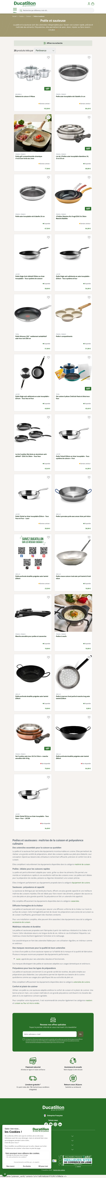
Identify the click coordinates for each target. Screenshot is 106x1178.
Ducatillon (36, 1136)
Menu (15, 10)
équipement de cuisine (81, 882)
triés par (29, 50)
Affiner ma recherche (55, 43)
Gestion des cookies (59, 1170)
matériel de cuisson (82, 864)
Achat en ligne (38, 1140)
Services (36, 1145)
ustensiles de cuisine (81, 982)
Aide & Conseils (38, 1149)
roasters (89, 1000)
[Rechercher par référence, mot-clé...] (56, 10)
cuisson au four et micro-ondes (27, 1003)
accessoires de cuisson (21, 922)
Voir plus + (18, 1046)
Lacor (18, 959)
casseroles (75, 901)
